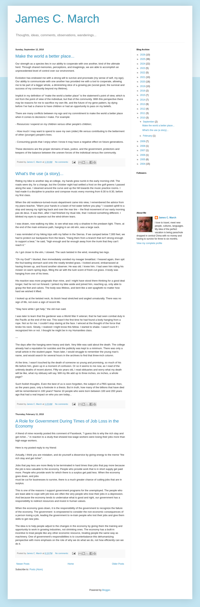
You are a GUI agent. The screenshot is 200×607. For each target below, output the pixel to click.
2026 (143, 54)
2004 (143, 164)
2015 (143, 95)
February (148, 135)
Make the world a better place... (44, 56)
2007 (143, 150)
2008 (143, 146)
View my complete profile (149, 243)
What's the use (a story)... (39, 173)
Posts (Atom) (36, 569)
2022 (143, 72)
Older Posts (118, 564)
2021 (143, 77)
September (149, 121)
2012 (143, 108)
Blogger (106, 590)
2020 (143, 81)
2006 (143, 155)
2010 (143, 117)
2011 (143, 113)
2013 (143, 104)
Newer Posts (22, 564)
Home (71, 564)
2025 (143, 59)
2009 (143, 141)
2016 (143, 90)
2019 (143, 86)
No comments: (62, 162)
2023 (143, 68)
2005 (143, 159)
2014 (143, 99)
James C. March (57, 18)
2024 (143, 63)
